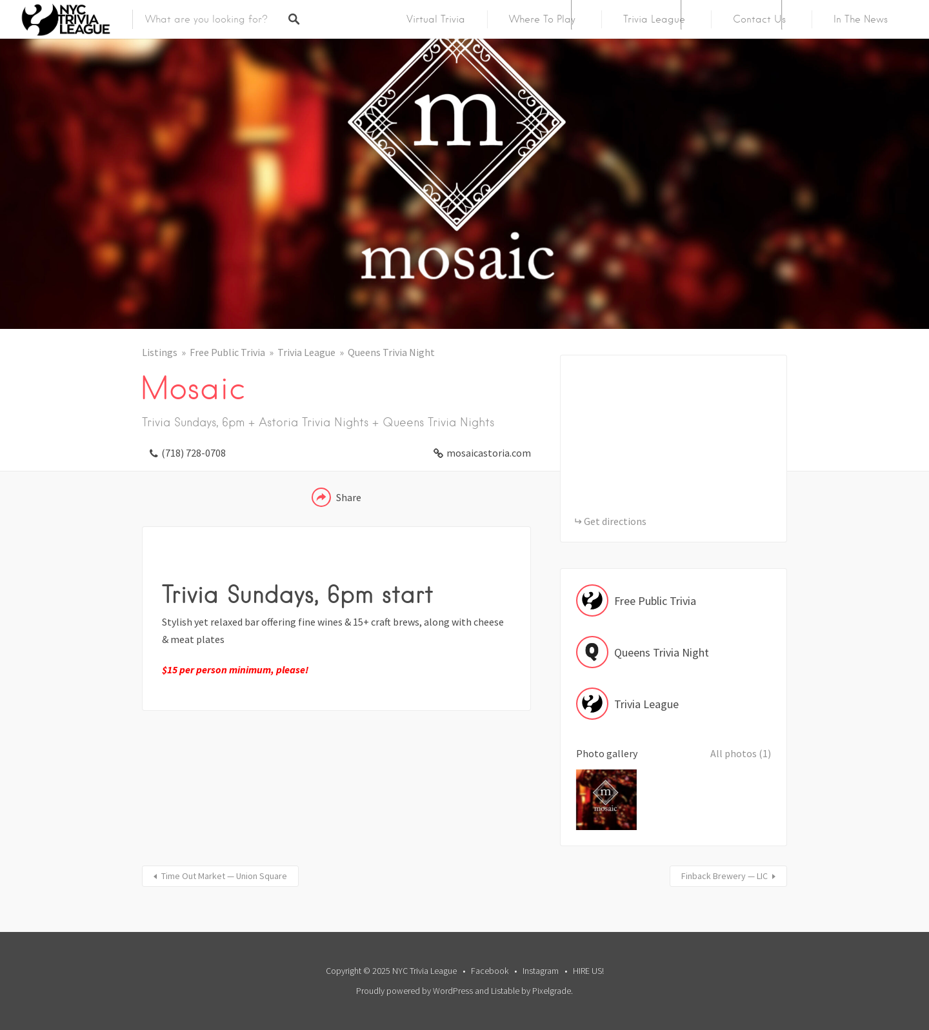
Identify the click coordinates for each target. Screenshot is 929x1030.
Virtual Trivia (435, 19)
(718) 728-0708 (193, 452)
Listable (505, 990)
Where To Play (542, 19)
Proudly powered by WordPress (414, 990)
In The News (861, 19)
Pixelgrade (551, 990)
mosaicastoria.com (488, 452)
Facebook (489, 970)
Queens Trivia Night (391, 352)
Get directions (615, 521)
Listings (159, 352)
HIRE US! (588, 970)
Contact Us (759, 19)
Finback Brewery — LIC (724, 876)
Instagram (541, 970)
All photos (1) (740, 753)
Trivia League (654, 19)
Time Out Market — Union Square (224, 876)
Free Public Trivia (227, 352)
